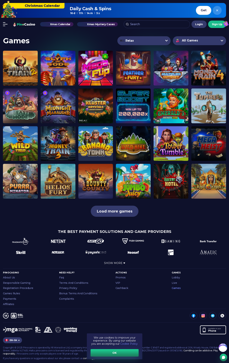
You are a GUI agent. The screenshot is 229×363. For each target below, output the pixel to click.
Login (199, 25)
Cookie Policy (129, 343)
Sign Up (217, 25)
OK (114, 352)
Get (203, 10)
